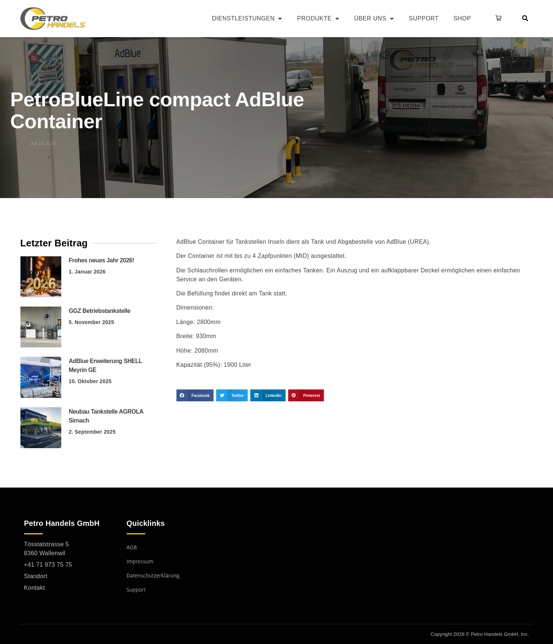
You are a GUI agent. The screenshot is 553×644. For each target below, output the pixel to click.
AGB (132, 547)
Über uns (374, 18)
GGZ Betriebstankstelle (99, 311)
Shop (462, 18)
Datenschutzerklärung (153, 575)
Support (424, 18)
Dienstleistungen (247, 18)
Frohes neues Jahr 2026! (101, 260)
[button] (497, 18)
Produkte (318, 18)
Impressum (140, 561)
